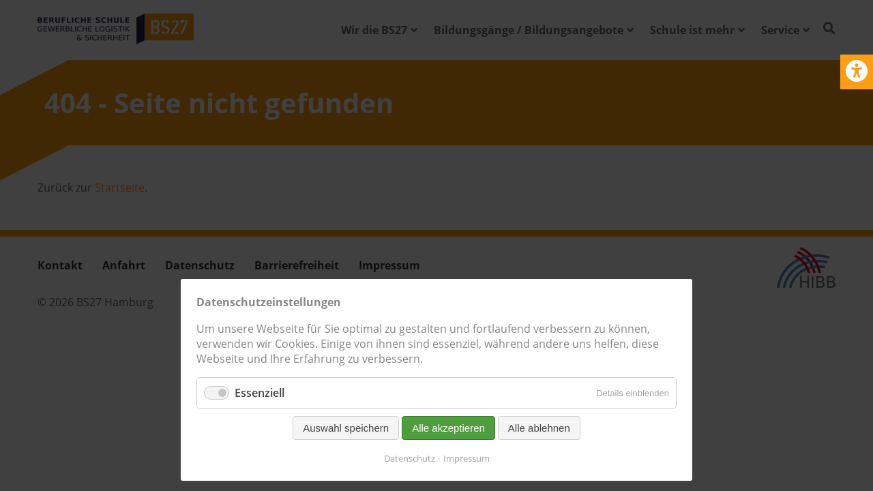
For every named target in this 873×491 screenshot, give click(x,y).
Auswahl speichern (346, 428)
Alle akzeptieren (448, 428)
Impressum (466, 458)
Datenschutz (409, 458)
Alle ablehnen (539, 428)
